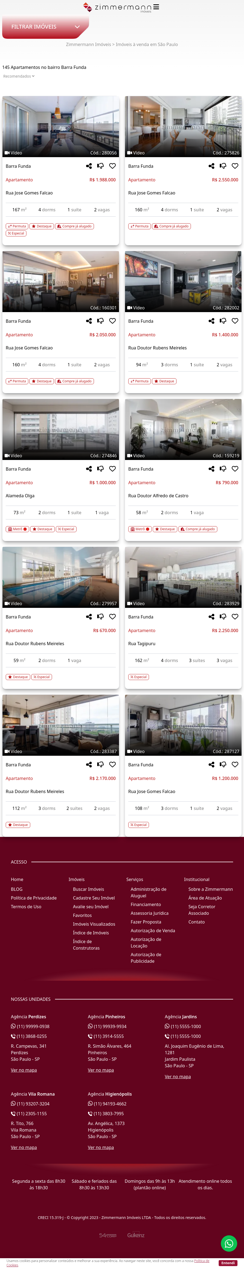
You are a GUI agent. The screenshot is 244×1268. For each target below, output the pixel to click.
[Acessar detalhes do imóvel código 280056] (61, 226)
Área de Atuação (205, 898)
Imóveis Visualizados (94, 924)
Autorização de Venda (153, 931)
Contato (196, 922)
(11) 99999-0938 (30, 1026)
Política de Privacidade (34, 898)
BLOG (17, 889)
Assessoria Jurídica (150, 913)
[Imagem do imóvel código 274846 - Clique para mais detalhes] (60, 429)
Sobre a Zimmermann (210, 889)
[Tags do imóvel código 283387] (60, 751)
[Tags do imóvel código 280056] (60, 153)
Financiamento (146, 904)
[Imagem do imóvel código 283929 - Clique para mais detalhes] (183, 577)
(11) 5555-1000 (183, 1026)
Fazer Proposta (146, 922)
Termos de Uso (26, 907)
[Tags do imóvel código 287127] (183, 751)
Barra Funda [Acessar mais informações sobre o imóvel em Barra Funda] (18, 166)
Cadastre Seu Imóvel (94, 898)
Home (17, 879)
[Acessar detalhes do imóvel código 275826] (183, 223)
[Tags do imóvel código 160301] (60, 307)
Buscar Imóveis (88, 889)
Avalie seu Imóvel (91, 907)
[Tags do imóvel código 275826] (183, 153)
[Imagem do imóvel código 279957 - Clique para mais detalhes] (60, 577)
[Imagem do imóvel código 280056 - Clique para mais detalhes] (60, 126)
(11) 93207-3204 (30, 1104)
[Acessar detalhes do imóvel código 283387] (61, 821)
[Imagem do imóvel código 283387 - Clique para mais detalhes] (60, 725)
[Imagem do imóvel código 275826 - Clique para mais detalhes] (183, 126)
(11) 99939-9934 (107, 1026)
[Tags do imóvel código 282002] (183, 307)
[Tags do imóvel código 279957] (60, 603)
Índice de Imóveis (91, 933)
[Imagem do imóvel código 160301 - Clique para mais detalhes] (60, 281)
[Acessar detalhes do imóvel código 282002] (183, 378)
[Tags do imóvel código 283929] (183, 603)
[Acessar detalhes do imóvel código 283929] (183, 673)
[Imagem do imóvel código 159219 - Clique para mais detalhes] (183, 429)
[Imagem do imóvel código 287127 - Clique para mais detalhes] (183, 725)
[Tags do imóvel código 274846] (60, 455)
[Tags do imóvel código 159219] (183, 455)
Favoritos (82, 915)
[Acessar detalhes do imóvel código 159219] (183, 526)
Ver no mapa (24, 1070)
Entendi (228, 1262)
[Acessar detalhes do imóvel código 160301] (61, 378)
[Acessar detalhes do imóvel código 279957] (61, 673)
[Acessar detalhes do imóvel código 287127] (183, 821)
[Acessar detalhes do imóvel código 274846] (61, 526)
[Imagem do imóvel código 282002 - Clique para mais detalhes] (183, 281)
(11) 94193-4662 (107, 1104)
